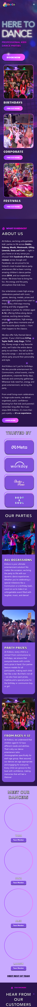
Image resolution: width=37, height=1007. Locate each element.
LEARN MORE (10, 420)
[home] (9, 4)
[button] (34, 4)
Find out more (13, 108)
